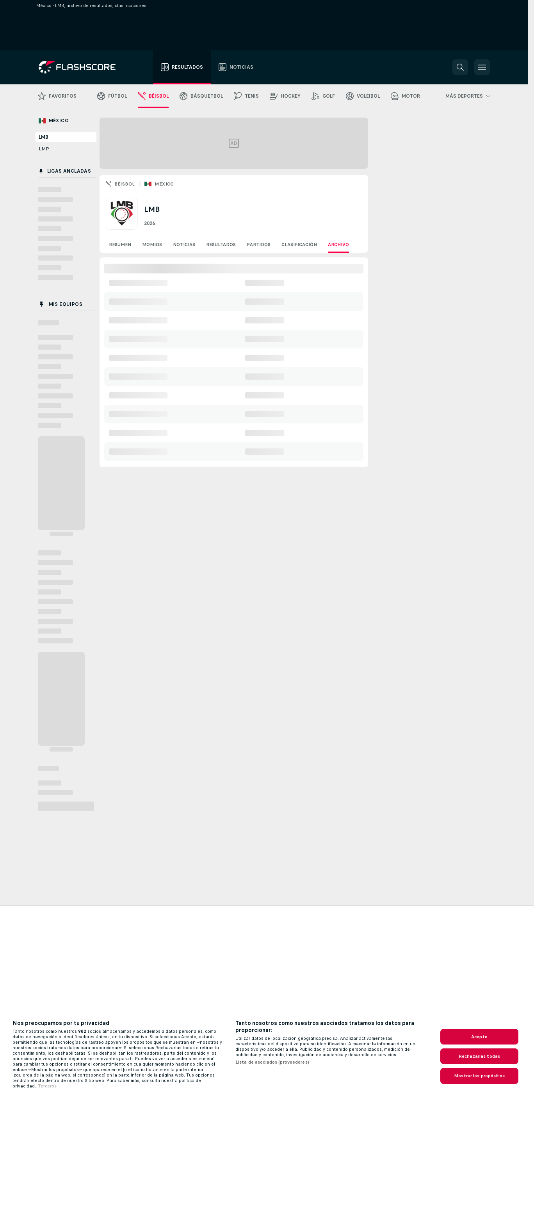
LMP (44, 149)
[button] (460, 67)
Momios (152, 244)
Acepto (479, 1036)
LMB (43, 137)
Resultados (221, 244)
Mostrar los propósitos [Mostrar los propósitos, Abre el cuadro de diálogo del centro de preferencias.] (479, 1075)
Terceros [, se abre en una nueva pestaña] (47, 1086)
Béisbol (124, 184)
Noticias (184, 244)
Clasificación (299, 244)
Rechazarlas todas (479, 1056)
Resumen (120, 244)
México (164, 184)
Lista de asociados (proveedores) (272, 1062)
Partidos (259, 244)
